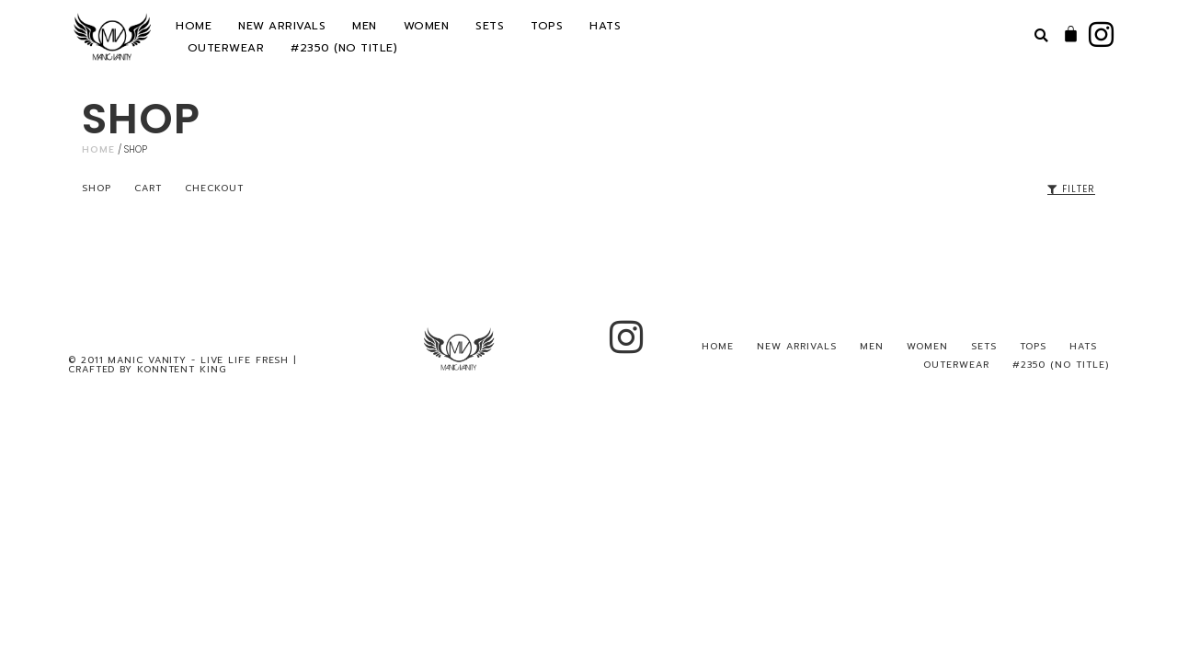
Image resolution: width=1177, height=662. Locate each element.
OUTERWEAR (226, 48)
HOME (193, 25)
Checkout (214, 188)
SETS (489, 25)
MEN (364, 25)
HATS (605, 25)
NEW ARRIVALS (282, 25)
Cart (148, 188)
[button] (1041, 36)
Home (98, 149)
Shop (96, 188)
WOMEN (427, 25)
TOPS (547, 25)
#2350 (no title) (344, 48)
